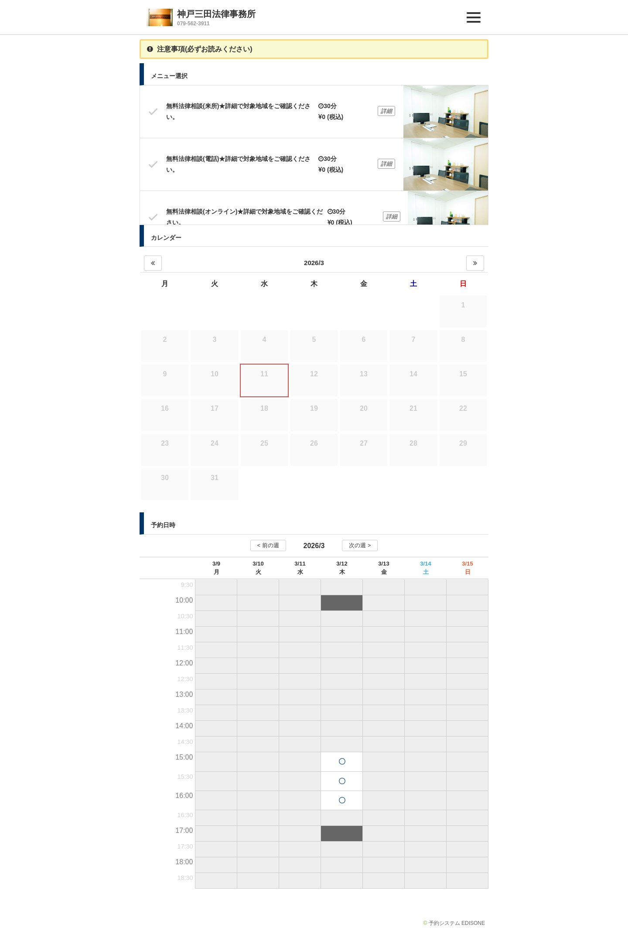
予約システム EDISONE (457, 923)
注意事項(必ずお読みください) (200, 49)
